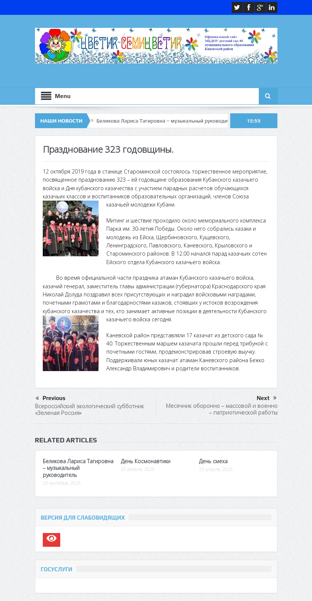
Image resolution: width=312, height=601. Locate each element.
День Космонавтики (145, 461)
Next (266, 398)
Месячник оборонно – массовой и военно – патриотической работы (221, 409)
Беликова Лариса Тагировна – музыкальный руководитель (167, 121)
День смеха (213, 461)
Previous (50, 398)
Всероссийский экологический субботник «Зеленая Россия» (89, 409)
